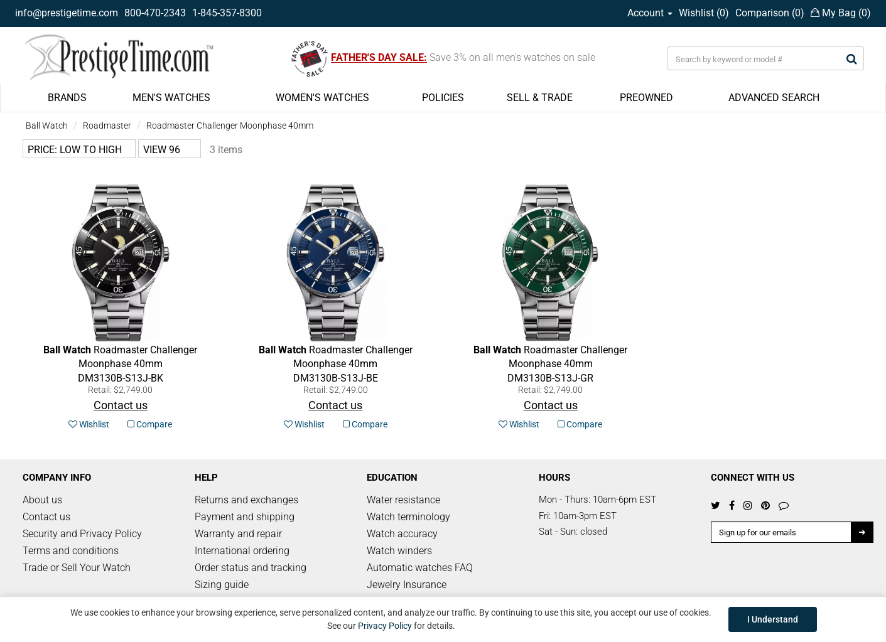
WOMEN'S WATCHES (322, 98)
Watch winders (399, 551)
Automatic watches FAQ (420, 568)
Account (650, 13)
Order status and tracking (250, 568)
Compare (149, 424)
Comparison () (769, 13)
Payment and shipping (244, 517)
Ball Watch (47, 125)
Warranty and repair (238, 534)
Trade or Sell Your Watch (77, 568)
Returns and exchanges (246, 500)
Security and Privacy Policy (82, 534)
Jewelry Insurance (406, 585)
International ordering (242, 551)
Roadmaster (107, 125)
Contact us (46, 517)
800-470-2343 (155, 13)
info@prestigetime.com (66, 13)
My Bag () (841, 13)
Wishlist (88, 424)
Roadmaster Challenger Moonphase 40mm (229, 125)
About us (42, 500)
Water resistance (403, 500)
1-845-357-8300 (227, 13)
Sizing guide (222, 585)
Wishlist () (704, 13)
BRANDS (67, 98)
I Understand (772, 619)
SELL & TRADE (540, 98)
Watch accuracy (402, 534)
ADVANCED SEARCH (773, 98)
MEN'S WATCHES (171, 98)
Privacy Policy (385, 626)
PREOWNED (646, 98)
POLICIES (443, 98)
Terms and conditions (71, 551)
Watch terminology (408, 517)
